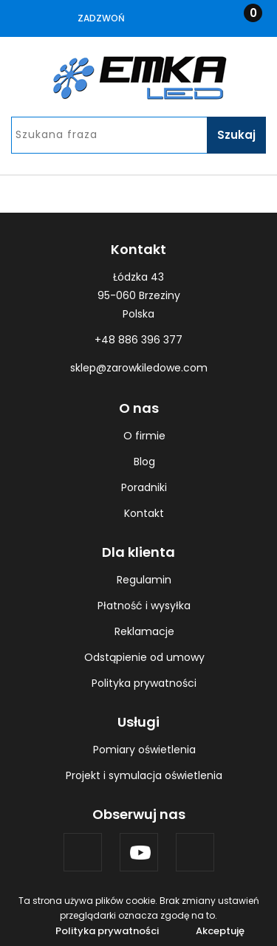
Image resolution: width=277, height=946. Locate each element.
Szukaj (236, 135)
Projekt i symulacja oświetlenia (144, 775)
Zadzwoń (101, 18)
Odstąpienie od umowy (144, 657)
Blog (144, 461)
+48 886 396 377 (138, 339)
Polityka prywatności (144, 683)
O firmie (144, 435)
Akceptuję (220, 931)
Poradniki (144, 487)
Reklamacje (144, 631)
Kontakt (144, 513)
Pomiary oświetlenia (144, 749)
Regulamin (144, 579)
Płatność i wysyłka (144, 605)
